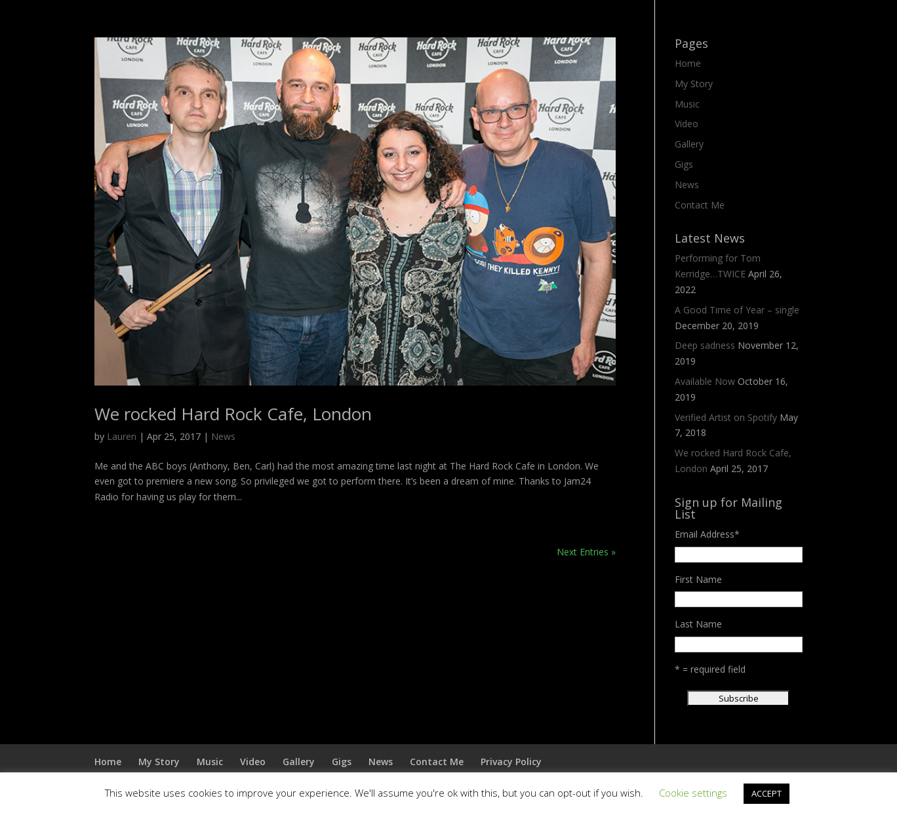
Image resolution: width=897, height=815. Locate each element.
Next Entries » (586, 552)
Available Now (705, 381)
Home (688, 63)
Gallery (689, 144)
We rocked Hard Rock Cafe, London (233, 414)
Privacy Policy (511, 761)
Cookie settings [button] (693, 792)
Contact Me (700, 205)
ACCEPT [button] (766, 793)
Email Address (707, 534)
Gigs (684, 164)
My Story (694, 83)
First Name (698, 579)
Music (687, 104)
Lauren (121, 436)
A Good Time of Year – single (737, 310)
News (223, 436)
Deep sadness (705, 345)
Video (686, 123)
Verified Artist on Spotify (726, 417)
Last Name (698, 624)
